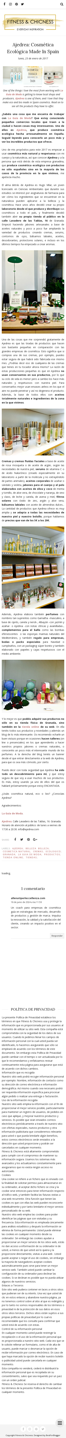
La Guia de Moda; (30, 854)
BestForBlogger (53, 1435)
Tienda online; (13, 857)
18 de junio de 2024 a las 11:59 (26, 902)
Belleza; (44, 848)
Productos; (52, 854)
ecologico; (54, 851)
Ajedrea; (18, 848)
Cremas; (38, 851)
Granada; (9, 854)
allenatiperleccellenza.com (28, 898)
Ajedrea (19, 98)
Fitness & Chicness (24, 1435)
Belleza (31, 848)
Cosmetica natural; (17, 851)
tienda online (30, 726)
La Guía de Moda (20, 118)
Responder (57, 935)
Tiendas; (32, 857)
